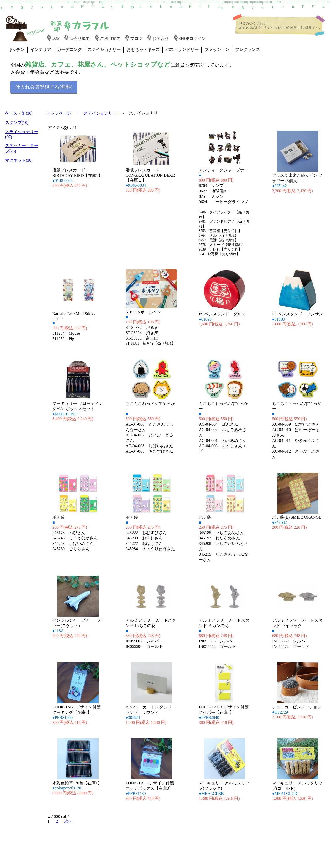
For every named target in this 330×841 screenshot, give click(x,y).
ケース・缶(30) (19, 113)
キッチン (16, 49)
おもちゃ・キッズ (143, 49)
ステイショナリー (104, 49)
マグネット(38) (19, 160)
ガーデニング (69, 49)
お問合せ (160, 38)
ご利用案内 (110, 38)
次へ (68, 821)
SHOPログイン (192, 38)
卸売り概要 (79, 38)
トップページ (58, 113)
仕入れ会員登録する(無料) (43, 87)
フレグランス (247, 49)
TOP (56, 38)
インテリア (40, 49)
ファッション (216, 49)
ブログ (136, 38)
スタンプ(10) (17, 122)
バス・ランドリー (182, 49)
